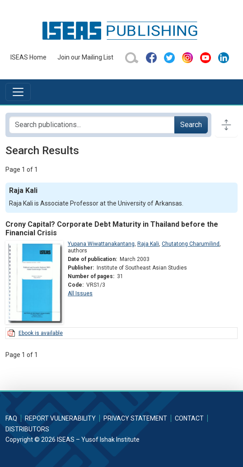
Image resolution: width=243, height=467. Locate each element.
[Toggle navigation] (18, 92)
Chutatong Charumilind (191, 244)
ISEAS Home (28, 57)
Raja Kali (148, 244)
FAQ (11, 418)
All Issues (80, 293)
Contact (189, 418)
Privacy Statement (135, 418)
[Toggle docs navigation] (226, 125)
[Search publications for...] (92, 124)
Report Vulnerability (60, 418)
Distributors (27, 429)
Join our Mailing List (85, 57)
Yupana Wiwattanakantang (101, 244)
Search (191, 124)
